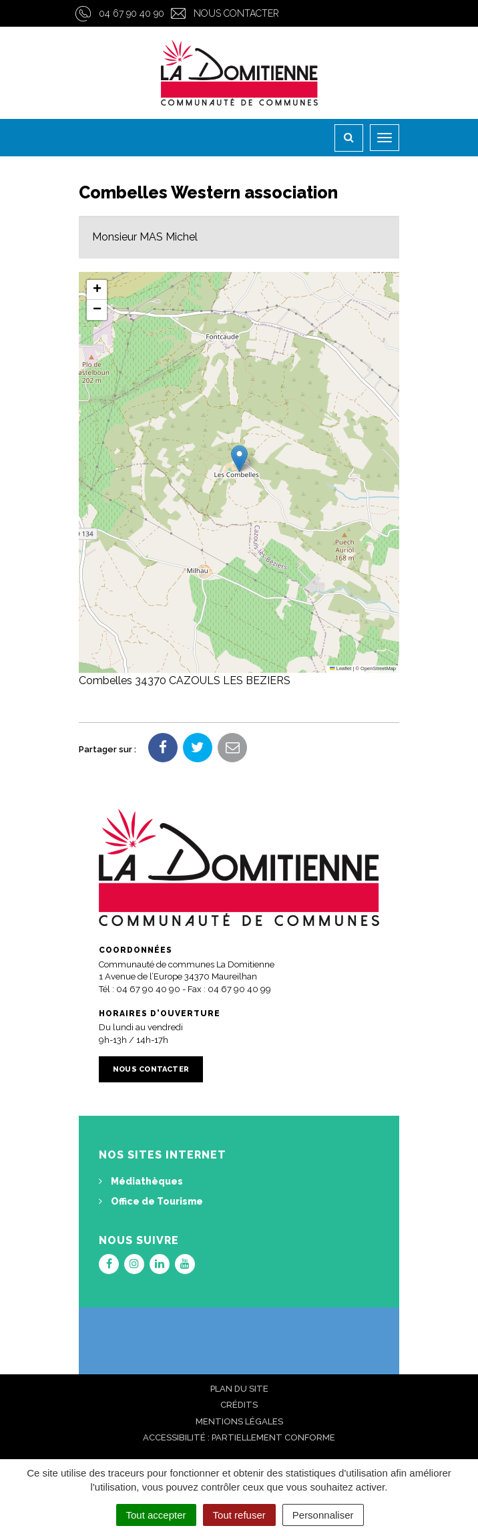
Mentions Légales (239, 1421)
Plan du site (239, 1389)
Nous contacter (236, 13)
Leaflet (340, 668)
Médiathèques (141, 1181)
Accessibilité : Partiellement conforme (239, 1437)
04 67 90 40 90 (131, 13)
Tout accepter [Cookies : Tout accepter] (156, 1515)
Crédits (239, 1405)
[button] (239, 458)
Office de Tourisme (151, 1201)
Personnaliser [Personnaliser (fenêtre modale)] (323, 1515)
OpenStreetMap (378, 668)
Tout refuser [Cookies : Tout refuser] (239, 1515)
